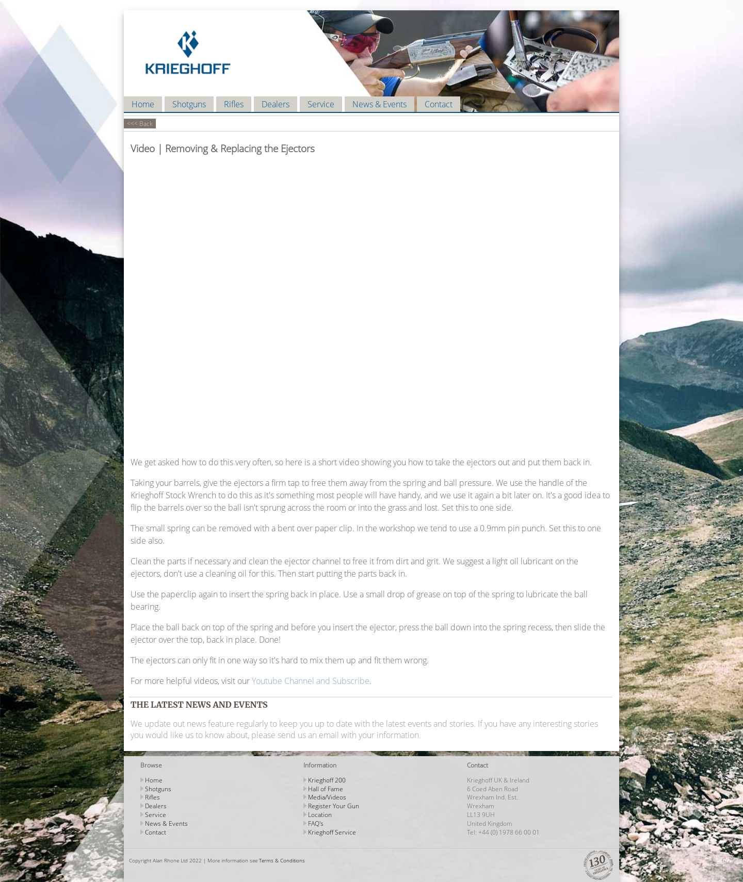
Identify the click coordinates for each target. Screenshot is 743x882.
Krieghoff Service (332, 832)
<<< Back (140, 123)
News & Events (379, 104)
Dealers (275, 104)
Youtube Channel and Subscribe (310, 681)
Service (321, 104)
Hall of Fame (325, 789)
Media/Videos (327, 797)
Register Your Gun (333, 806)
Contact (439, 104)
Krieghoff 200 (327, 780)
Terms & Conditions (282, 860)
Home (143, 104)
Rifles (234, 104)
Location (320, 814)
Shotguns (189, 104)
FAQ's (316, 823)
